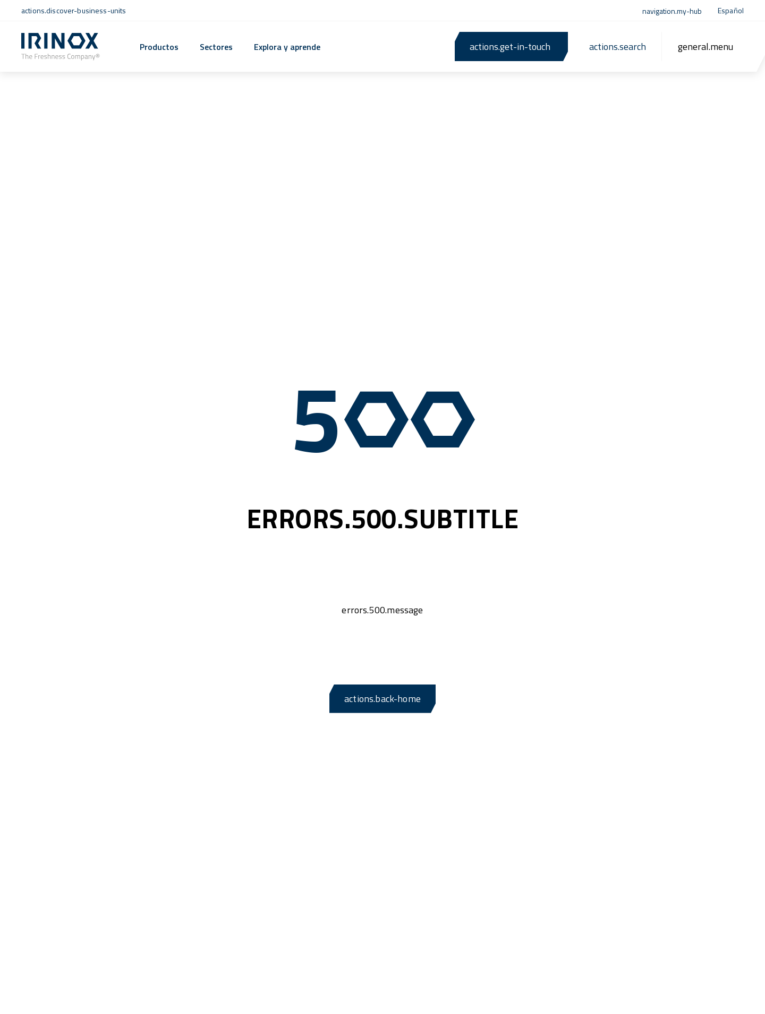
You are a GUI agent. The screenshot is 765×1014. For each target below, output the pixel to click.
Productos (159, 46)
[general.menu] (705, 46)
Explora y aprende (287, 46)
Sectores (216, 46)
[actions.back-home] (60, 47)
